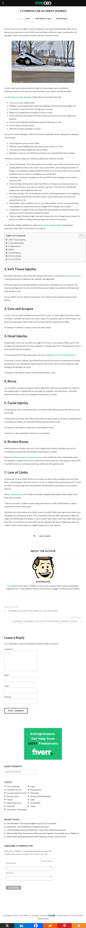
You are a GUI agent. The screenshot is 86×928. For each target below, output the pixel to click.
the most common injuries (51, 225)
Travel (32, 806)
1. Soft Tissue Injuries (16, 239)
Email (7, 686)
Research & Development (40, 796)
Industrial (10, 806)
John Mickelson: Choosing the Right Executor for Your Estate (31, 823)
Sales (32, 800)
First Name (28, 873)
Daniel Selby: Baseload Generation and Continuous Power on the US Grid (36, 837)
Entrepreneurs (13, 796)
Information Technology (16, 809)
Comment (8, 649)
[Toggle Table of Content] (80, 236)
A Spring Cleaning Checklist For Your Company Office (47, 621)
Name (7, 675)
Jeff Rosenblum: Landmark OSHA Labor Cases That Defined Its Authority (36, 830)
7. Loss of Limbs (14, 259)
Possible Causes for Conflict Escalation (30, 610)
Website (7, 697)
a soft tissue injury (72, 275)
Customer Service (14, 790)
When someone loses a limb (16, 494)
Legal (27, 19)
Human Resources (14, 803)
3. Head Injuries (14, 246)
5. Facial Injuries (14, 252)
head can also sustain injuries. (63, 355)
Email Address (28, 863)
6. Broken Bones (14, 256)
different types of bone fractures (27, 457)
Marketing (34, 793)
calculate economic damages (19, 97)
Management (35, 790)
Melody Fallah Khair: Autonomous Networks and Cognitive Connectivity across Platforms (43, 833)
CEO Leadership (13, 786)
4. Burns (10, 249)
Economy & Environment (17, 793)
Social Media (35, 803)
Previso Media (77, 915)
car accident (45, 536)
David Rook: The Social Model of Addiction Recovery (28, 827)
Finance (10, 800)
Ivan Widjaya (61, 19)
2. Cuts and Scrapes (15, 243)
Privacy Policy (42, 918)
